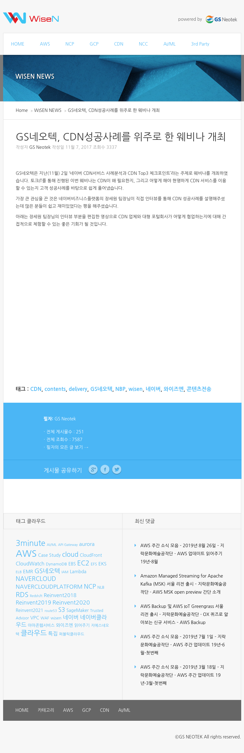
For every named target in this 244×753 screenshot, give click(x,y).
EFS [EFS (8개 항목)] (94, 564)
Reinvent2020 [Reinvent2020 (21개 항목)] (71, 602)
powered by (208, 19)
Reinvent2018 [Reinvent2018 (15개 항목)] (60, 595)
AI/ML (169, 44)
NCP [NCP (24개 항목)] (90, 586)
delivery (78, 389)
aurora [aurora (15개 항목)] (87, 544)
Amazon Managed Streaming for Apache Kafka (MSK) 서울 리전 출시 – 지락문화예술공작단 (183, 584)
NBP (120, 389)
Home (22, 110)
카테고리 (46, 710)
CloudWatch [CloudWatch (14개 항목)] (30, 563)
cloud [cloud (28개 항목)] (70, 554)
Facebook (105, 470)
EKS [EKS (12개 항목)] (102, 563)
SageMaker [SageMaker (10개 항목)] (78, 610)
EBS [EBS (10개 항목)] (72, 564)
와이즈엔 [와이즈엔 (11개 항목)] (64, 625)
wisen (135, 389)
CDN (118, 44)
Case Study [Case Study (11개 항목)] (49, 555)
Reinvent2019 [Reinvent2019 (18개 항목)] (33, 602)
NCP (70, 44)
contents (55, 389)
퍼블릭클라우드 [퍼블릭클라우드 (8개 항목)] (71, 634)
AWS (45, 44)
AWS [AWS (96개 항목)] (26, 553)
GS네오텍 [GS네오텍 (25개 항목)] (47, 571)
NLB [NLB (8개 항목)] (100, 587)
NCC (143, 44)
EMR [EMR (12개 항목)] (28, 571)
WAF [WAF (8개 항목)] (44, 618)
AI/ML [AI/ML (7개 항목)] (52, 545)
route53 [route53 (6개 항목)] (51, 611)
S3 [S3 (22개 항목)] (61, 610)
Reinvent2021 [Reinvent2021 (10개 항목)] (30, 610)
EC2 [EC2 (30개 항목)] (83, 563)
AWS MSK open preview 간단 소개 (187, 592)
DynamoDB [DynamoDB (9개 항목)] (56, 564)
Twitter (117, 470)
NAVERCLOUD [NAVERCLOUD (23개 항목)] (36, 579)
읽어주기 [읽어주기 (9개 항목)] (82, 625)
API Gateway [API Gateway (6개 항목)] (68, 545)
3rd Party (200, 44)
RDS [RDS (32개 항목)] (22, 594)
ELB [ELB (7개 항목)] (19, 572)
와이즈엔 (174, 389)
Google (93, 470)
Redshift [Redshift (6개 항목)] (36, 596)
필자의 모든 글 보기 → (67, 447)
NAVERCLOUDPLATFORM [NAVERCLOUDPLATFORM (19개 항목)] (49, 587)
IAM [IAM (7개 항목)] (65, 572)
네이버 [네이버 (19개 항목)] (71, 617)
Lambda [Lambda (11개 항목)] (78, 571)
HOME (18, 44)
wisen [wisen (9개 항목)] (56, 618)
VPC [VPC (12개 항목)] (34, 617)
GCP (94, 44)
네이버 (153, 389)
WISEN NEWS (35, 76)
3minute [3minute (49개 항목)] (30, 543)
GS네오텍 (101, 389)
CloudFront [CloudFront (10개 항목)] (91, 555)
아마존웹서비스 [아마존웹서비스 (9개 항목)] (41, 625)
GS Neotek (40, 147)
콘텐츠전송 (198, 389)
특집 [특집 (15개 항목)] (53, 633)
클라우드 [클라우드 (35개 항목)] (34, 633)
